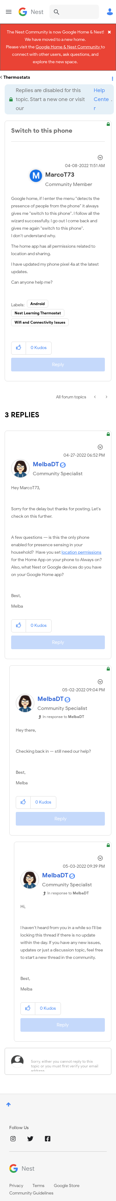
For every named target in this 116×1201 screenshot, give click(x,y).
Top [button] (8, 1095)
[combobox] (74, 12)
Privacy (16, 1177)
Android (37, 295)
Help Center (101, 90)
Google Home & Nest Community (68, 49)
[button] (18, 339)
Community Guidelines (31, 1184)
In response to (63, 708)
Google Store (66, 1177)
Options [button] (112, 69)
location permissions (81, 544)
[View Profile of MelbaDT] (46, 455)
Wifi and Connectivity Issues (40, 313)
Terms (38, 1177)
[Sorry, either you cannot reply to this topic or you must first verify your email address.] (66, 1053)
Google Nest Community (31, 12)
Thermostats (16, 68)
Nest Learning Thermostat (38, 304)
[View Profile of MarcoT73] (59, 166)
